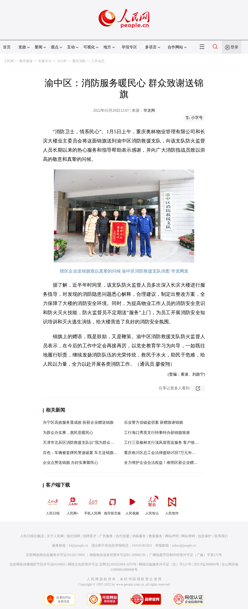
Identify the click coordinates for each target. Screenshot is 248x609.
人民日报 (52, 504)
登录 (234, 47)
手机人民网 (92, 504)
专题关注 (45, 61)
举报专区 (129, 47)
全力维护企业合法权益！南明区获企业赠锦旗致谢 (166, 462)
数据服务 (155, 536)
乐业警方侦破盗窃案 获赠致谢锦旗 (153, 422)
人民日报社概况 (32, 536)
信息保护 (204, 536)
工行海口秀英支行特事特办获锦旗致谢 (157, 433)
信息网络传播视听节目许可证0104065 (37, 564)
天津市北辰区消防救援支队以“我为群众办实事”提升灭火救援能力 (99, 442)
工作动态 (98, 61)
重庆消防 (79, 61)
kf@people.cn (78, 545)
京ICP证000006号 (206, 564)
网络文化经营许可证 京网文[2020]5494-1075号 (102, 564)
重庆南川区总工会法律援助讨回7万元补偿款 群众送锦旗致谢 (176, 453)
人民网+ (72, 504)
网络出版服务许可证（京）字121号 (165, 564)
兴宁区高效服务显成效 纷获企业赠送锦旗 (78, 422)
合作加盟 (122, 536)
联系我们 (221, 536)
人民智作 (171, 504)
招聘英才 (89, 536)
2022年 (62, 61)
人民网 (9, 61)
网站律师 (188, 536)
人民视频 (132, 504)
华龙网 (149, 110)
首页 (7, 47)
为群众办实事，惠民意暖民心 (68, 433)
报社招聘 (73, 536)
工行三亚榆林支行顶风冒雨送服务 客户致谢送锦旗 (167, 442)
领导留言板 (112, 504)
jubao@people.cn (184, 545)
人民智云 (152, 504)
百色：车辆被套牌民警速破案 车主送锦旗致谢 (82, 453)
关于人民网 (55, 536)
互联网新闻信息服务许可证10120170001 (55, 555)
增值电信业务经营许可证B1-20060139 (117, 555)
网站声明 (172, 536)
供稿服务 (139, 536)
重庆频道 (26, 61)
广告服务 (106, 536)
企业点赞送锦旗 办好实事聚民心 (70, 462)
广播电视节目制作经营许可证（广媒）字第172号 (185, 555)
